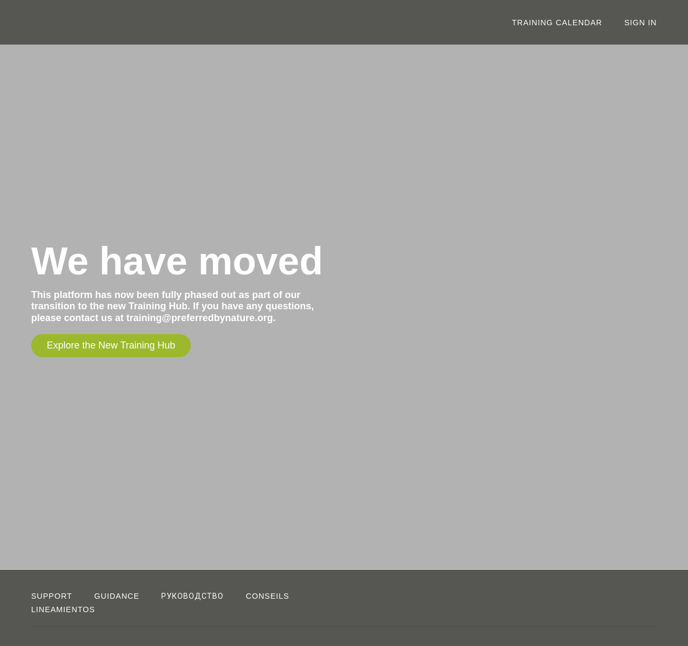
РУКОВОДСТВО (192, 596)
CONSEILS (267, 596)
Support (51, 596)
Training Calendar (557, 22)
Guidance (116, 596)
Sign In (640, 22)
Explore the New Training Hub (111, 345)
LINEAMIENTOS (63, 609)
